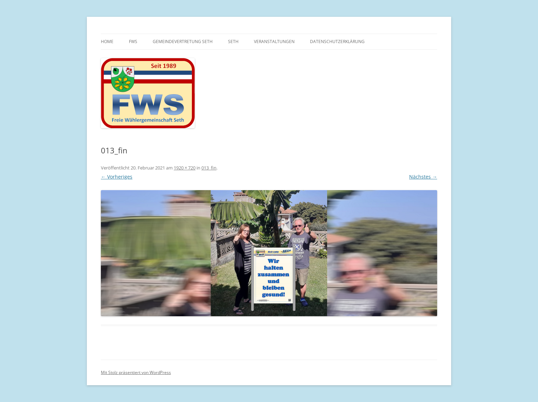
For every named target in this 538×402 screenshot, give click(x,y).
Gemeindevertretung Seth (183, 41)
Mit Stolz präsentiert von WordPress (136, 372)
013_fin (208, 168)
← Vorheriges (116, 176)
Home (107, 41)
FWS (133, 41)
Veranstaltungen (274, 41)
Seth (233, 41)
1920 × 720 (184, 168)
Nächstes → (423, 176)
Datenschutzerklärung (337, 41)
